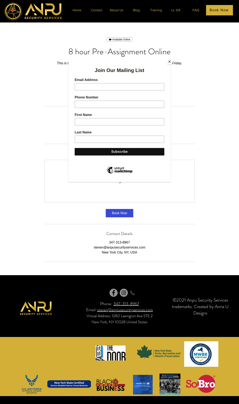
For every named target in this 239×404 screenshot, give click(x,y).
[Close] (169, 61)
